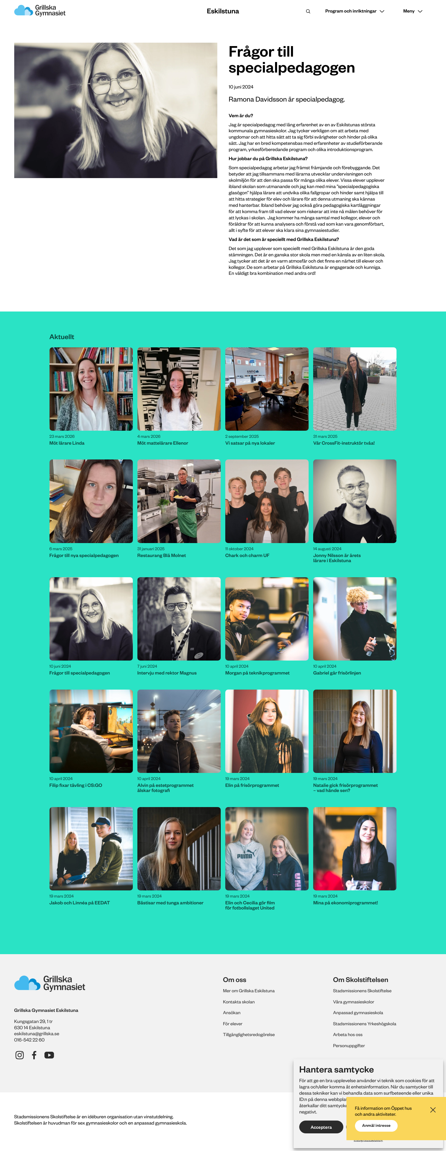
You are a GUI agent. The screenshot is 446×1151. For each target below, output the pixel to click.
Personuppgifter (350, 1045)
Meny (408, 11)
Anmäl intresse (377, 1121)
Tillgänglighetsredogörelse (250, 1034)
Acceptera (321, 1127)
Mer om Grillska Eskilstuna (250, 990)
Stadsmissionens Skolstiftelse (364, 990)
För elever (233, 1023)
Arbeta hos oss (348, 1034)
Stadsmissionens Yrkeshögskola (366, 1023)
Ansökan (232, 1012)
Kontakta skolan (239, 1002)
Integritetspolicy (368, 1139)
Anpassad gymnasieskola (359, 1012)
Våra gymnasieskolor (354, 1002)
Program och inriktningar (348, 11)
